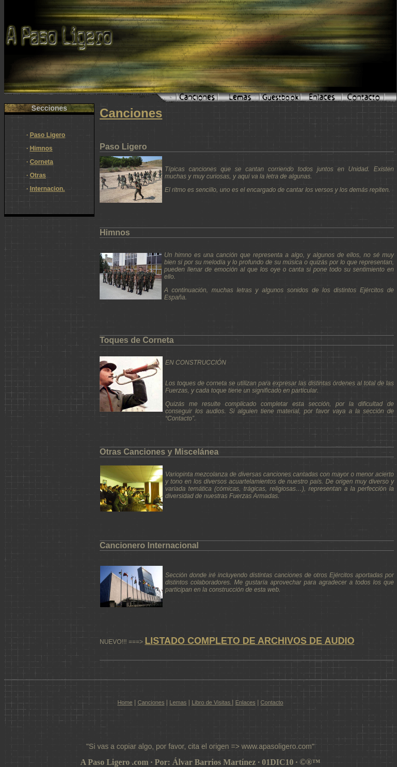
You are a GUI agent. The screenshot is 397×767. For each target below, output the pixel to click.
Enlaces (245, 702)
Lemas (177, 702)
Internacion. (47, 188)
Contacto (272, 702)
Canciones (151, 702)
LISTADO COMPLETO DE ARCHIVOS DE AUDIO (249, 641)
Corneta (41, 162)
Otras (38, 175)
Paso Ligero (48, 135)
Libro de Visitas (212, 702)
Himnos (41, 148)
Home (124, 702)
